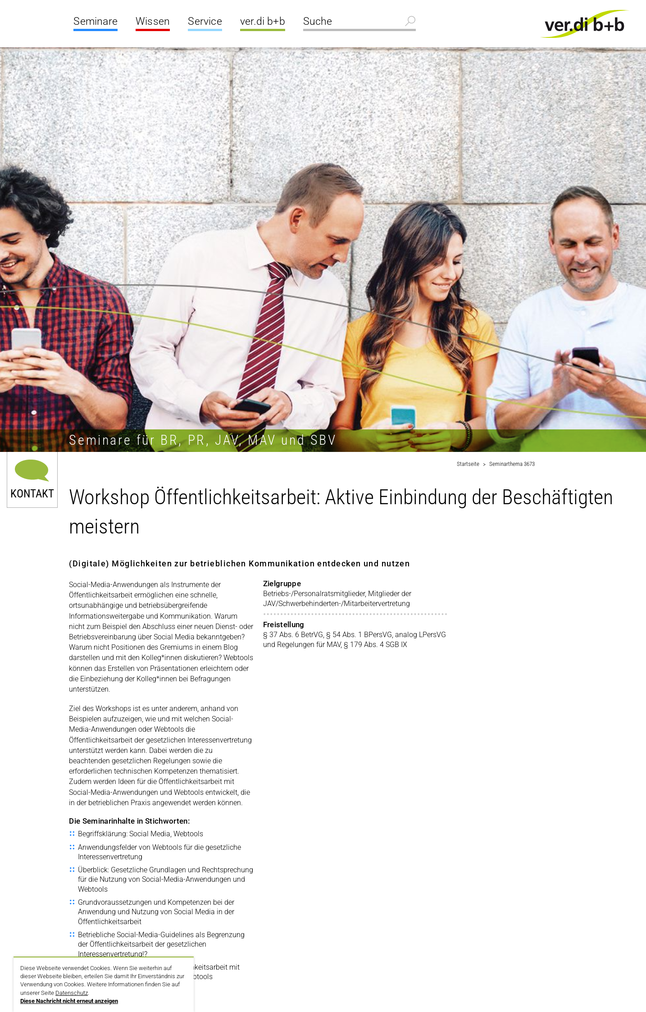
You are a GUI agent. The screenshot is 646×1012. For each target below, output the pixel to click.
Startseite (468, 463)
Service (205, 21)
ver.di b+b (262, 21)
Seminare (95, 21)
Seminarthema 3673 (512, 463)
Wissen (153, 21)
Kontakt (32, 492)
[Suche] (359, 22)
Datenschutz (71, 992)
